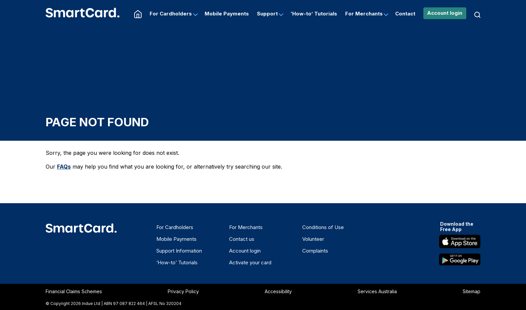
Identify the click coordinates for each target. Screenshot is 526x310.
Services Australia (377, 291)
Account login (444, 13)
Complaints (315, 251)
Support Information (179, 251)
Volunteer (313, 239)
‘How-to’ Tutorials (314, 13)
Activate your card (250, 262)
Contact (405, 13)
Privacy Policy (183, 291)
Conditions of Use (323, 227)
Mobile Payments (227, 13)
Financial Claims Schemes (74, 291)
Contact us (241, 239)
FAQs (64, 166)
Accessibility (278, 291)
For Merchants (364, 13)
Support (267, 13)
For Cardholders (171, 13)
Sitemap (471, 291)
